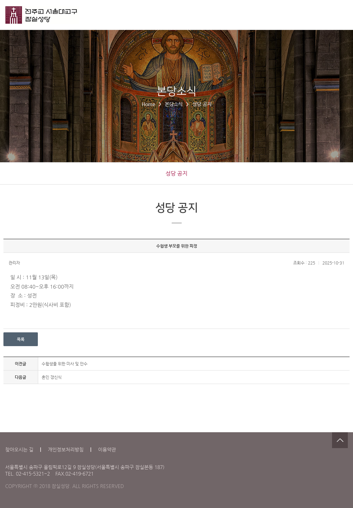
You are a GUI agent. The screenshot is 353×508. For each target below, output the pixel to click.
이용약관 (107, 449)
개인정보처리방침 (66, 449)
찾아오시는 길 (19, 449)
